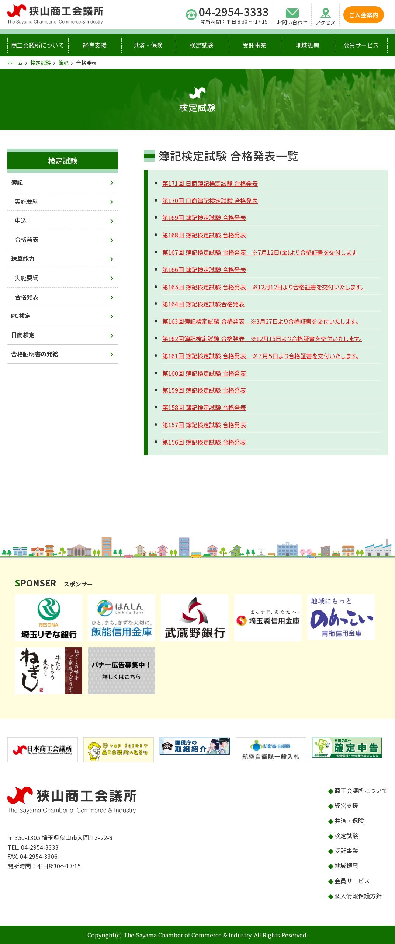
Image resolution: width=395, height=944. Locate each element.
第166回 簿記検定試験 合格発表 (204, 269)
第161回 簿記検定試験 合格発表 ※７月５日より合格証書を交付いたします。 (260, 355)
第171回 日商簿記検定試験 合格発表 (210, 183)
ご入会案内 (363, 14)
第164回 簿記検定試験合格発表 (203, 303)
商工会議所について (37, 45)
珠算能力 (23, 258)
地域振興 (307, 45)
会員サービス (361, 45)
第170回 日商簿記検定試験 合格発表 (210, 200)
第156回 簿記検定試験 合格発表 (204, 442)
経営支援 (95, 45)
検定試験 (201, 45)
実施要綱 (26, 201)
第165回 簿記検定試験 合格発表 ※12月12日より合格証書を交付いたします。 (262, 286)
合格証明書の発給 (34, 353)
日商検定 (23, 334)
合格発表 (26, 239)
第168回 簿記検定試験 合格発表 (204, 234)
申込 (21, 220)
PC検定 (21, 315)
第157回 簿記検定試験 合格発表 (204, 424)
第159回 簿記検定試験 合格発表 (204, 390)
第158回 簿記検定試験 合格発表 (204, 407)
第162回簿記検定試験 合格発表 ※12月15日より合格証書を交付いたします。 (262, 338)
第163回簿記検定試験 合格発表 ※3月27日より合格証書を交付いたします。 (260, 321)
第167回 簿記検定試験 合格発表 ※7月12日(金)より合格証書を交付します (259, 252)
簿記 (63, 62)
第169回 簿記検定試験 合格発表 (204, 217)
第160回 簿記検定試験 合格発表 (204, 373)
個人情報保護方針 (358, 895)
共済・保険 (148, 45)
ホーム (15, 62)
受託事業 (254, 45)
